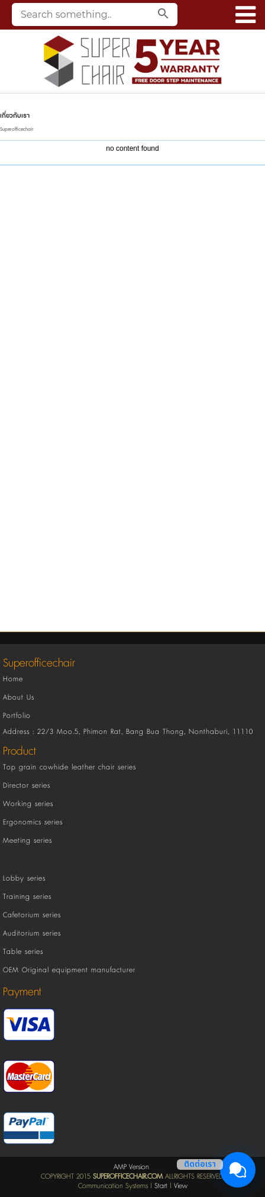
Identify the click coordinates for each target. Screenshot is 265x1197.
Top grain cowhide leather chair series (69, 767)
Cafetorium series (32, 915)
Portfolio (17, 716)
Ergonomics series (33, 822)
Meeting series (27, 841)
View (181, 1186)
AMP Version (131, 1167)
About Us (18, 698)
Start (160, 1186)
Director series (26, 786)
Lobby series (24, 879)
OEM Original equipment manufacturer (69, 970)
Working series (28, 804)
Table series (23, 952)
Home (13, 679)
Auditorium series (32, 934)
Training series (27, 897)
